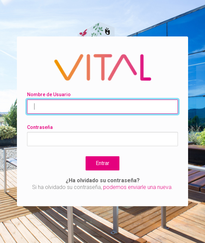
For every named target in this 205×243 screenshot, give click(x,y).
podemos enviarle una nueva (137, 187)
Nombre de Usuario (49, 94)
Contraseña (40, 127)
